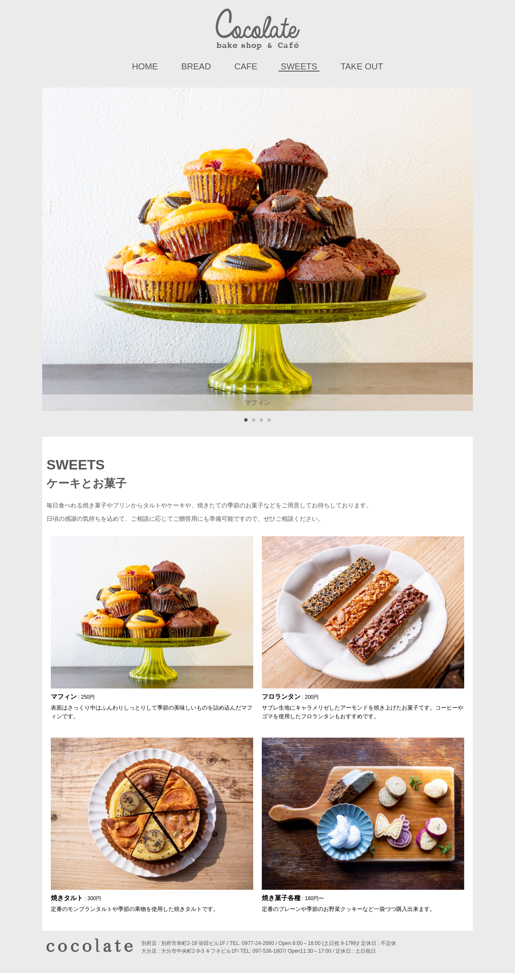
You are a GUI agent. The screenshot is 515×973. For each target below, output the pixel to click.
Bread (196, 66)
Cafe (245, 66)
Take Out (362, 66)
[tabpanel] (257, 249)
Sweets (299, 66)
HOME (145, 66)
